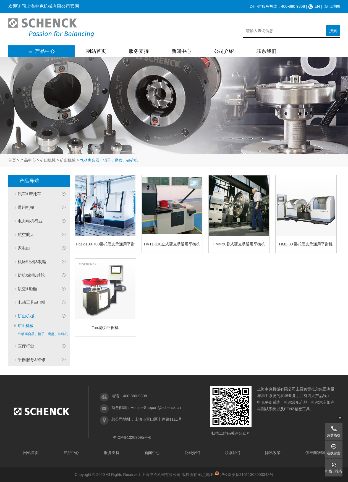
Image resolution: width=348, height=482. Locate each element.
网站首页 (96, 51)
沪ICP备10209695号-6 (131, 437)
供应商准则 (315, 452)
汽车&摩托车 (29, 193)
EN (317, 6)
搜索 (333, 30)
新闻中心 (181, 51)
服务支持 (139, 51)
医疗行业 (26, 346)
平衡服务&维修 (31, 359)
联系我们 (266, 51)
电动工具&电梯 (31, 302)
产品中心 (41, 51)
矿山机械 (48, 160)
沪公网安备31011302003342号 (246, 474)
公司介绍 (224, 51)
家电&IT (25, 248)
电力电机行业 (30, 221)
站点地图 (332, 6)
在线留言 (333, 453)
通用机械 (26, 207)
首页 (12, 160)
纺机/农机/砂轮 (31, 275)
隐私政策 (273, 452)
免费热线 (333, 435)
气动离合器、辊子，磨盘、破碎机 (43, 334)
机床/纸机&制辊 (32, 261)
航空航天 (26, 234)
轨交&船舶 (27, 288)
